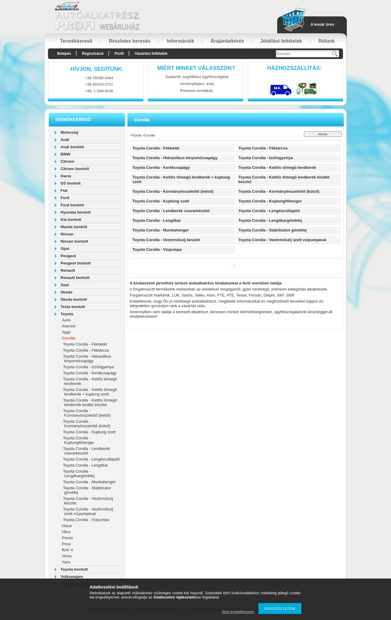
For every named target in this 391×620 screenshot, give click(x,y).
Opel (65, 248)
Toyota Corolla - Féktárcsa (86, 350)
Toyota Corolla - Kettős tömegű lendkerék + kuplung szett (90, 391)
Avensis (68, 326)
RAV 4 (67, 550)
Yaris (66, 562)
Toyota (67, 314)
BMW (66, 154)
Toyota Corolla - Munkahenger (89, 482)
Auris (66, 320)
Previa (67, 538)
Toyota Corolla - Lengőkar (85, 465)
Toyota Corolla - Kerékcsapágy (90, 373)
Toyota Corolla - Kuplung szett (89, 432)
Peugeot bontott (76, 263)
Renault (68, 270)
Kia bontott (71, 219)
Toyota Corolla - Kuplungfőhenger (78, 440)
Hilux (66, 532)
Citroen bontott (75, 168)
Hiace (67, 525)
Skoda (66, 292)
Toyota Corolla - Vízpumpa (86, 519)
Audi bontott (72, 147)
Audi (65, 139)
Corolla (68, 338)
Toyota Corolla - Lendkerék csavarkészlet (86, 450)
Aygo (66, 332)
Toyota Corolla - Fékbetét (85, 344)
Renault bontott (75, 277)
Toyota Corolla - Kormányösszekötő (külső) (86, 423)
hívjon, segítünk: (97, 69)
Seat (65, 285)
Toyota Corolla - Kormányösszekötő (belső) (87, 413)
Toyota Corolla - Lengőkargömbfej (78, 473)
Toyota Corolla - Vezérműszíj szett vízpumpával (88, 511)
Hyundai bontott (76, 212)
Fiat (64, 190)
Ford (65, 197)
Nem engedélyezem (238, 612)
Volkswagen (72, 576)
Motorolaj (69, 132)
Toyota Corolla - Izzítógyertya (88, 367)
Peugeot (68, 256)
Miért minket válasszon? (196, 68)
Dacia (66, 176)
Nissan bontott (74, 241)
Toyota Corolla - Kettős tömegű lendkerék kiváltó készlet (90, 402)
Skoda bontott (74, 299)
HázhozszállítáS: (294, 68)
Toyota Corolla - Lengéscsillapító (91, 459)
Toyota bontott (74, 569)
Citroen (67, 161)
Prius (66, 544)
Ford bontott (72, 205)
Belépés (64, 53)
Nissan (67, 234)
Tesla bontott (73, 306)
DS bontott (70, 183)
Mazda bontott (74, 227)
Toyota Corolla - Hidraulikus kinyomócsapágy (87, 358)
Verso (67, 556)
